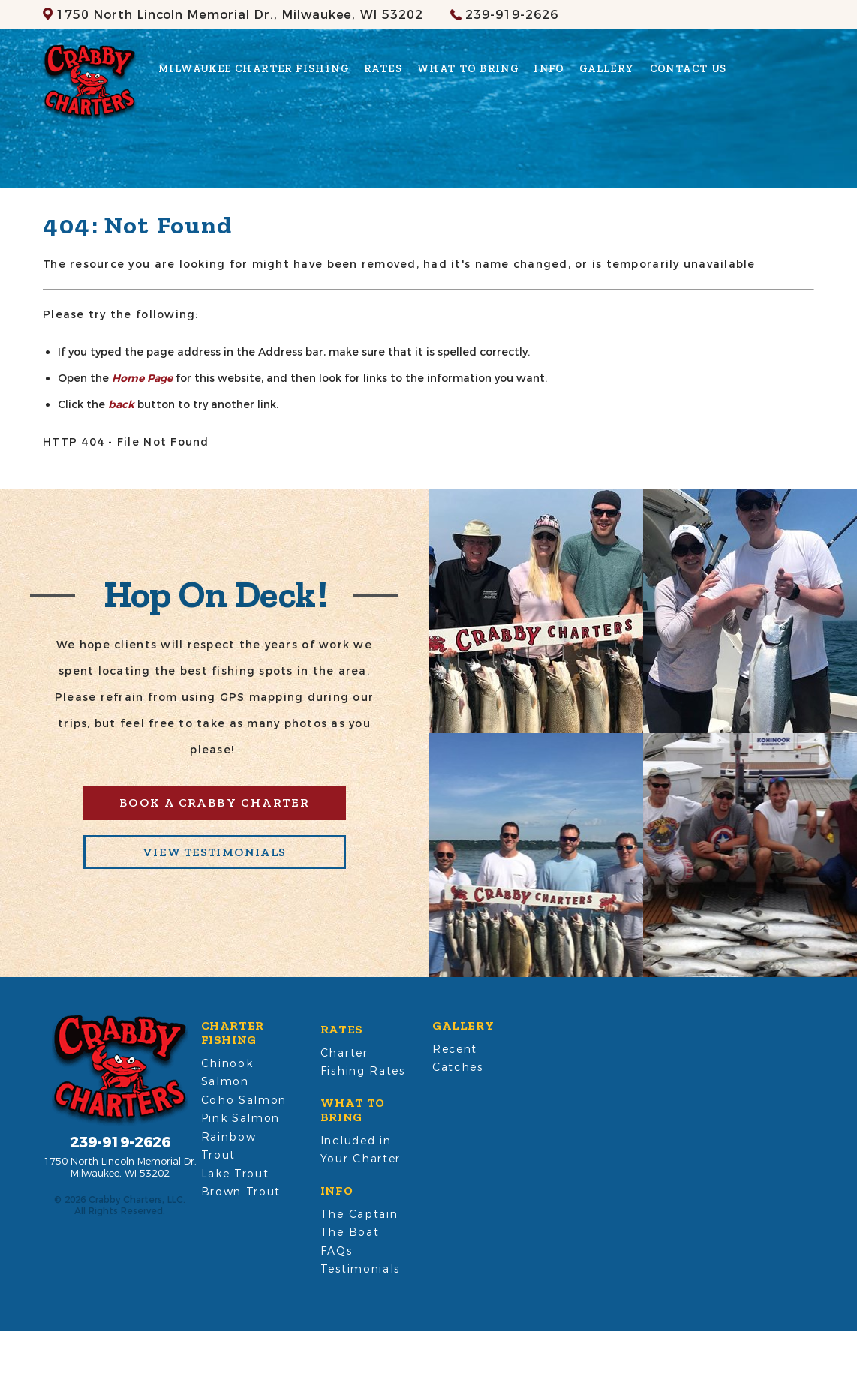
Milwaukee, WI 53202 (239, 15)
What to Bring (468, 68)
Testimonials (360, 1269)
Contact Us (688, 68)
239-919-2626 (511, 15)
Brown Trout (241, 1191)
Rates (383, 68)
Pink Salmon (240, 1118)
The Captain (359, 1214)
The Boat (349, 1232)
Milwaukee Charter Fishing (253, 68)
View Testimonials (214, 852)
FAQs (336, 1251)
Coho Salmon (244, 1100)
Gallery (607, 68)
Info (549, 68)
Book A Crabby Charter (214, 802)
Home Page (142, 378)
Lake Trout (235, 1173)
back (121, 404)
